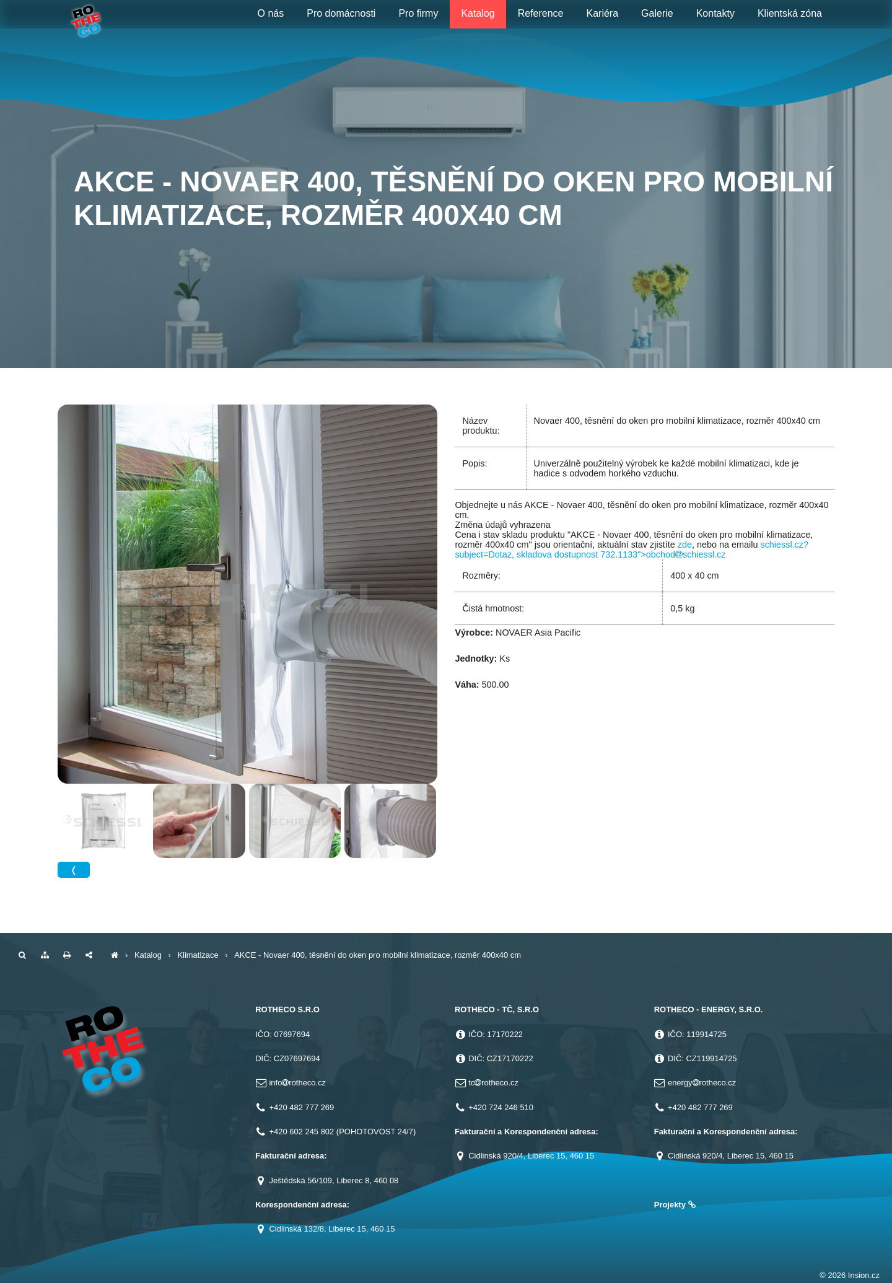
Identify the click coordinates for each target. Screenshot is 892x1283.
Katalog (148, 955)
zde (685, 545)
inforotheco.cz (297, 1082)
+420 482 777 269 (301, 1107)
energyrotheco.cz (702, 1082)
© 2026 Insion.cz (850, 1275)
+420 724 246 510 (500, 1107)
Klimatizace (197, 955)
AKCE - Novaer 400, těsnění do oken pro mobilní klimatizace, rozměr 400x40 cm (377, 955)
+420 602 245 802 (301, 1131)
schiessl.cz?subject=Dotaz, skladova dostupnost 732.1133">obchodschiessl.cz (631, 549)
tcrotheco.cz (493, 1082)
